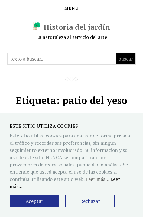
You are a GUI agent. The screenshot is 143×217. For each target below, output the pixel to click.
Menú (71, 8)
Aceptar (34, 201)
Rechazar (90, 201)
